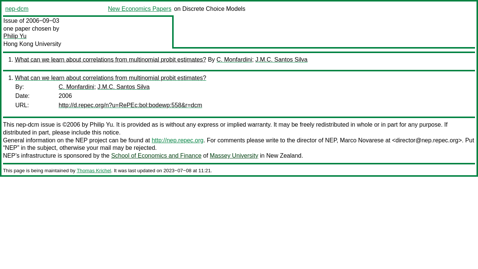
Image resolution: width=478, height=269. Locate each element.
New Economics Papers (139, 9)
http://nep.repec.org (178, 140)
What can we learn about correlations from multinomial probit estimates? (110, 59)
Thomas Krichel (94, 170)
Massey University (234, 155)
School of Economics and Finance (156, 155)
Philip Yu (15, 36)
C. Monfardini (234, 59)
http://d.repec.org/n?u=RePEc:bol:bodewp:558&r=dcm (130, 105)
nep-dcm (16, 9)
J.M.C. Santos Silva (281, 59)
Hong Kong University (32, 44)
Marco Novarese (362, 140)
